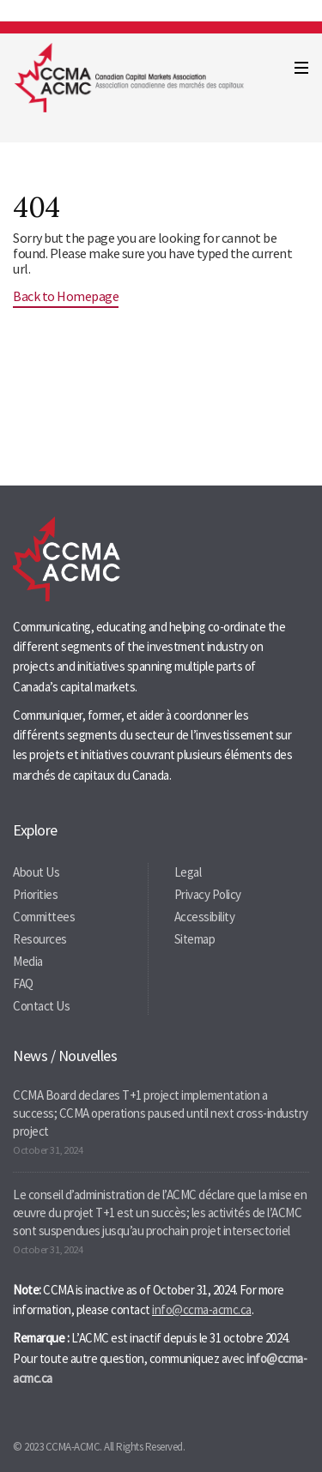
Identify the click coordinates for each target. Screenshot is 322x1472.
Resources (40, 939)
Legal (188, 872)
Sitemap (195, 939)
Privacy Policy (207, 894)
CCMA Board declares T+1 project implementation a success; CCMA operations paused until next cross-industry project (160, 1113)
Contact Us (41, 1006)
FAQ (23, 983)
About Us (36, 872)
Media (28, 961)
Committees (44, 916)
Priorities (35, 894)
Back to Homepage (65, 296)
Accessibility (204, 916)
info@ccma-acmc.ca (202, 1309)
